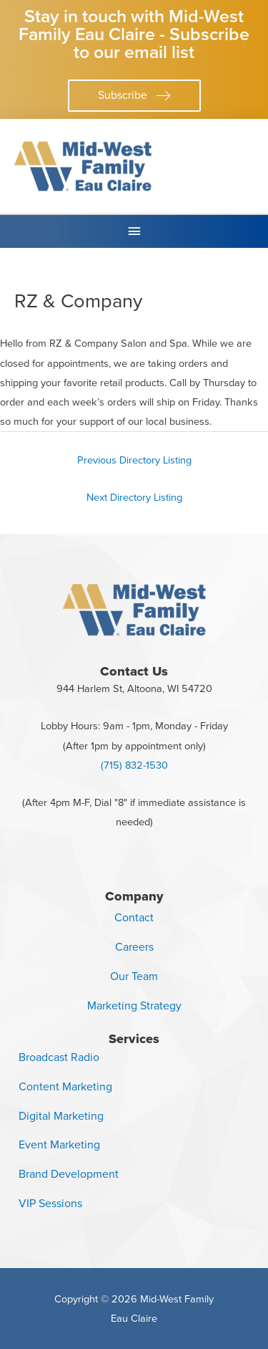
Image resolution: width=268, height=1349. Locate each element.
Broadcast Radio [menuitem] (59, 1057)
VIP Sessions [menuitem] (50, 1203)
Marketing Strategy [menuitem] (134, 1005)
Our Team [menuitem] (134, 976)
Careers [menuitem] (134, 946)
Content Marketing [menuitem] (65, 1086)
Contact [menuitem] (134, 917)
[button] (134, 96)
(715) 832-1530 (134, 765)
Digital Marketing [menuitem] (61, 1116)
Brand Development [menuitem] (69, 1174)
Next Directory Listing (134, 497)
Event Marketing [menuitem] (59, 1144)
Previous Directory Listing (134, 460)
